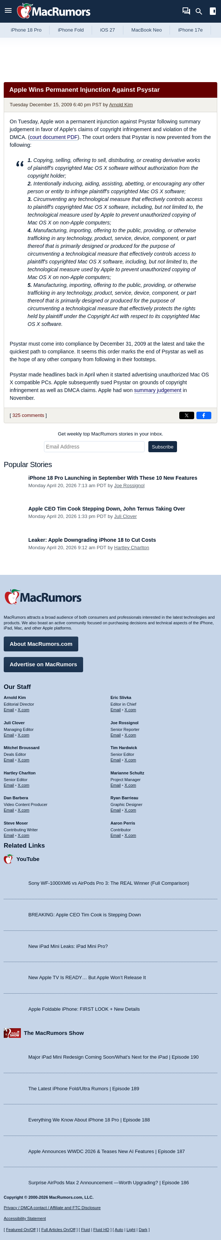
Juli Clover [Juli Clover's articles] (14, 723)
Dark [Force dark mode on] (143, 1229)
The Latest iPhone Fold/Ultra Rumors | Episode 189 (83, 1088)
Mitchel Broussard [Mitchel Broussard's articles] (22, 747)
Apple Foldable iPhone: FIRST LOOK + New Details (84, 1009)
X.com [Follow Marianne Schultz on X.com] (130, 785)
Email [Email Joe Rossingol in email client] (116, 735)
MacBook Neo (147, 30)
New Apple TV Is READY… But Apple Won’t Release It (87, 977)
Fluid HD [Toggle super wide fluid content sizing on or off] (101, 1229)
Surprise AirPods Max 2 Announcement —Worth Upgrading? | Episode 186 (108, 1182)
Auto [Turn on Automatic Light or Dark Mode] (119, 1229)
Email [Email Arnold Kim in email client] (9, 710)
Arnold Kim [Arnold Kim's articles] (15, 697)
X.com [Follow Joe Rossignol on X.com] (130, 735)
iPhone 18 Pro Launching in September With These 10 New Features (112, 478)
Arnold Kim (121, 104)
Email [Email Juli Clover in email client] (9, 735)
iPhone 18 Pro (26, 30)
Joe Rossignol (129, 485)
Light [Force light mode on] (130, 1229)
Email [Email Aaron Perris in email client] (116, 835)
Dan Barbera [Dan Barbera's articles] (16, 798)
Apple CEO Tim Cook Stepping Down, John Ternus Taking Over (106, 509)
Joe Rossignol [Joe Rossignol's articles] (125, 723)
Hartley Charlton (131, 547)
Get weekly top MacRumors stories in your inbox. (110, 434)
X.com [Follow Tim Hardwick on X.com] (130, 760)
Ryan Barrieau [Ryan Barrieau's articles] (125, 798)
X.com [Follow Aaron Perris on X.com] (130, 835)
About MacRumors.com (41, 644)
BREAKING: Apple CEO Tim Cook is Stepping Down (84, 914)
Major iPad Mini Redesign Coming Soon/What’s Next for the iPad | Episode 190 (113, 1057)
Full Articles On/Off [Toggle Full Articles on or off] (58, 1229)
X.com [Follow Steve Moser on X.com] (23, 835)
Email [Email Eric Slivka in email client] (116, 710)
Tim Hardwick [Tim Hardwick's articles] (124, 747)
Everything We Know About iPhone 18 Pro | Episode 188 (89, 1120)
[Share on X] (186, 415)
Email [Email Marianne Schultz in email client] (116, 785)
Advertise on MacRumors (43, 664)
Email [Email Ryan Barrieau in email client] (116, 810)
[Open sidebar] (212, 12)
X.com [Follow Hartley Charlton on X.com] (23, 785)
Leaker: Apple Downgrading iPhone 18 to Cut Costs (92, 540)
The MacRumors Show (54, 1033)
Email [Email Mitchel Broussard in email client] (9, 760)
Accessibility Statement (25, 1218)
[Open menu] (8, 11)
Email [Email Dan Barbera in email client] (9, 810)
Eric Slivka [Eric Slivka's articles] (121, 697)
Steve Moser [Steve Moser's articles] (16, 823)
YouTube (28, 859)
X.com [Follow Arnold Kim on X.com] (23, 710)
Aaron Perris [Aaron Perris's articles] (123, 823)
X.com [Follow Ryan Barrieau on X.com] (130, 810)
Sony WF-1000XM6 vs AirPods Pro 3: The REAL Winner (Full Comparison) (108, 883)
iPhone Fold (70, 30)
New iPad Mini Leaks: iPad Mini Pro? (68, 946)
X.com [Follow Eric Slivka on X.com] (130, 710)
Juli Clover (125, 516)
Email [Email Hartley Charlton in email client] (9, 785)
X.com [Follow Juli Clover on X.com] (23, 735)
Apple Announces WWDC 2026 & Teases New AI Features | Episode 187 (106, 1151)
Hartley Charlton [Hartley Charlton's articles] (20, 773)
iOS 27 (107, 30)
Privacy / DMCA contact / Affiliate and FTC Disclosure (52, 1207)
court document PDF (54, 137)
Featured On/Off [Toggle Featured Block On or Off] (20, 1229)
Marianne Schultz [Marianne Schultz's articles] (127, 773)
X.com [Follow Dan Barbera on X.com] (23, 810)
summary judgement (157, 390)
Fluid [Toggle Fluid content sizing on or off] (85, 1229)
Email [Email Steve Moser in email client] (9, 835)
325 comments (28, 415)
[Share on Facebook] (203, 415)
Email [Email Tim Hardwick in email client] (116, 760)
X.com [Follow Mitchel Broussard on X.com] (23, 760)
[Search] (201, 11)
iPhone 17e (190, 30)
